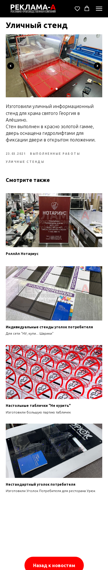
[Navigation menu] (99, 9)
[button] (77, 8)
